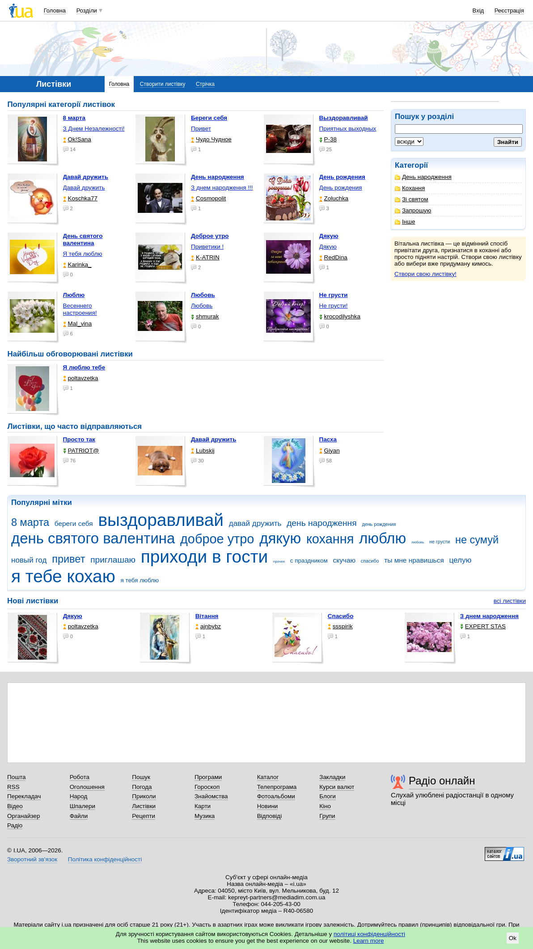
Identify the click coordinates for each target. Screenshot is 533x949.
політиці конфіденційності (369, 934)
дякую (280, 538)
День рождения (340, 187)
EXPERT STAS (483, 626)
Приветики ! (207, 246)
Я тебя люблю (82, 253)
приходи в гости (204, 556)
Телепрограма (277, 787)
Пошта (16, 777)
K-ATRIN (205, 257)
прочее (279, 561)
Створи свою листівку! (425, 274)
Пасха (328, 439)
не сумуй (477, 540)
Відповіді (269, 816)
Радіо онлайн (442, 781)
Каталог (268, 777)
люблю (382, 538)
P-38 (328, 139)
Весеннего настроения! (80, 309)
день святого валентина (93, 538)
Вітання (207, 616)
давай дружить (255, 523)
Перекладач (24, 796)
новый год (29, 560)
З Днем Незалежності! (94, 128)
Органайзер (23, 816)
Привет (201, 128)
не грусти (439, 541)
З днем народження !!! (222, 187)
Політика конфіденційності (105, 859)
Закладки (332, 777)
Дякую (328, 246)
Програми (208, 777)
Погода (142, 787)
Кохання (410, 188)
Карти (203, 806)
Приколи (144, 796)
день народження (322, 523)
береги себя (74, 523)
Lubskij (203, 450)
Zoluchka (334, 198)
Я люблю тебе (84, 367)
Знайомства (211, 796)
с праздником (309, 560)
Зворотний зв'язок (32, 859)
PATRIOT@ (81, 450)
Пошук (141, 777)
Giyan (329, 450)
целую (460, 560)
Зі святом (411, 199)
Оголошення (87, 787)
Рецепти (143, 816)
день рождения (379, 524)
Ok (512, 938)
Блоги (327, 796)
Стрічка (205, 84)
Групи (327, 816)
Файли (79, 816)
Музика (205, 816)
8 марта (30, 522)
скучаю (344, 560)
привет (68, 559)
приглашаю (112, 559)
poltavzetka (80, 378)
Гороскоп (207, 787)
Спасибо (341, 616)
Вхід (478, 10)
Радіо (14, 825)
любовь (417, 542)
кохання (330, 539)
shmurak (205, 316)
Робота (79, 777)
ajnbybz (208, 626)
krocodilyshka (339, 316)
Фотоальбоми (276, 796)
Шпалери (82, 806)
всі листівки (510, 600)
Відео (15, 806)
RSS (13, 787)
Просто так (79, 439)
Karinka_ (77, 264)
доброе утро (217, 539)
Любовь (201, 305)
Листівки (144, 806)
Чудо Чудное (211, 139)
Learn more (368, 940)
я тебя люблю (140, 580)
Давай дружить (84, 187)
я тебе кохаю (63, 576)
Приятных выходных (347, 128)
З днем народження (489, 616)
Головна (55, 10)
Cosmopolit (208, 198)
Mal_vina (77, 323)
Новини (267, 806)
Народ (79, 796)
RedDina (333, 257)
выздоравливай (160, 520)
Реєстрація (509, 10)
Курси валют (336, 787)
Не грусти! (333, 305)
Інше (405, 221)
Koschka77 (80, 198)
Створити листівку (163, 84)
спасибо (370, 560)
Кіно (325, 806)
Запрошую (413, 210)
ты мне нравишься (414, 560)
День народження (423, 177)
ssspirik (340, 626)
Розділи (86, 10)
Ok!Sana (77, 139)
